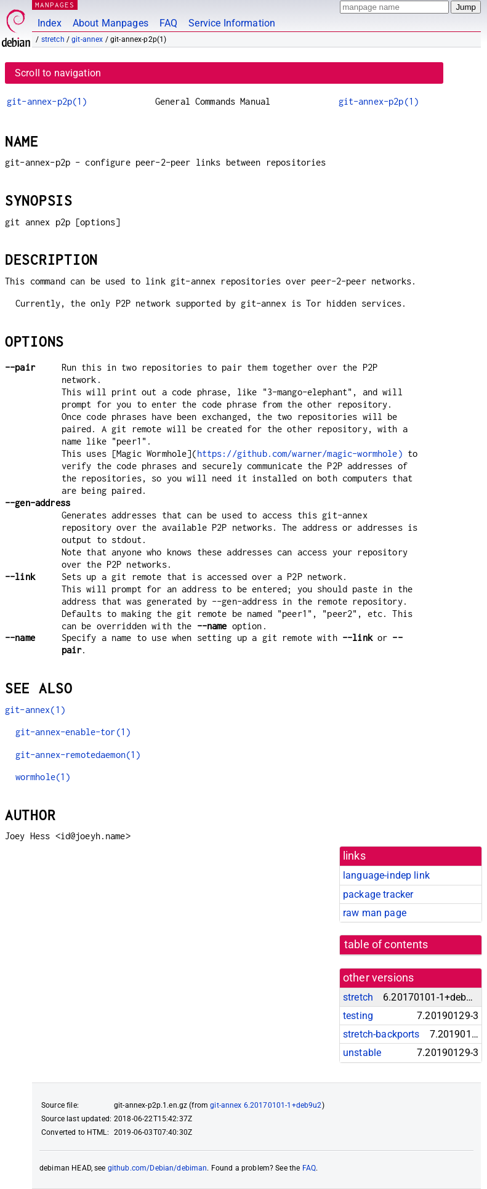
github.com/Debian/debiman (157, 1168)
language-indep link (386, 875)
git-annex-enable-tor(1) (73, 732)
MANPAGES (54, 5)
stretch (53, 39)
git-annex (87, 39)
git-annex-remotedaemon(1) (78, 754)
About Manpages (110, 23)
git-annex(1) (35, 709)
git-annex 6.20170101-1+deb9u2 (265, 1105)
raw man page (374, 913)
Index (50, 23)
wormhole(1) (43, 777)
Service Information (231, 23)
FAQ (168, 23)
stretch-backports (381, 1034)
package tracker (378, 894)
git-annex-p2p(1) (47, 101)
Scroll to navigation (58, 73)
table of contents (386, 944)
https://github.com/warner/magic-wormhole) (300, 453)
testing (358, 1016)
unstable (362, 1052)
